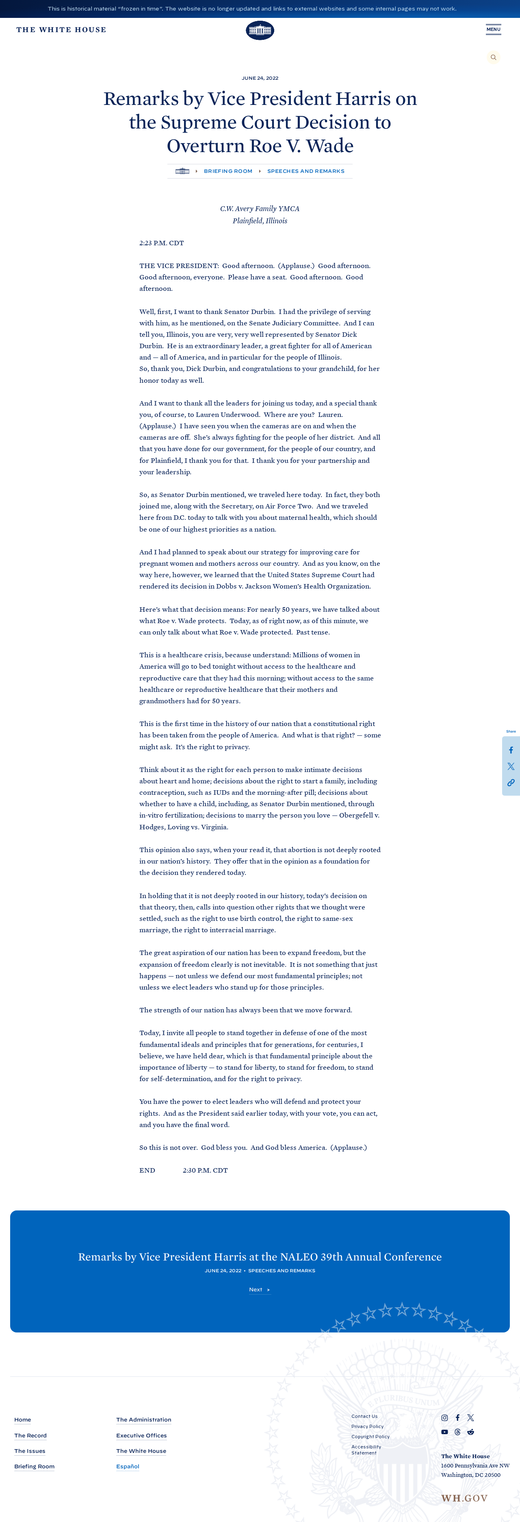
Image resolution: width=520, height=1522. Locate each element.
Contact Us (364, 1416)
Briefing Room (228, 171)
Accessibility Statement (366, 1450)
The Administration (143, 1420)
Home (22, 1420)
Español (127, 1466)
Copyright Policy (370, 1437)
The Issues (30, 1451)
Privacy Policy (367, 1426)
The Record (30, 1436)
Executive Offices (141, 1436)
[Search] (493, 57)
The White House (141, 1451)
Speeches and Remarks (306, 171)
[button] (511, 782)
